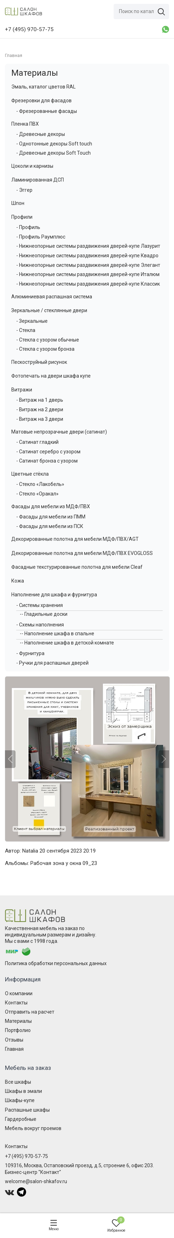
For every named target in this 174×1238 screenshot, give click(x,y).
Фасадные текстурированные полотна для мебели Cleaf (77, 567)
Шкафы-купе (20, 1100)
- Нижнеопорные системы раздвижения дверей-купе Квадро (87, 255)
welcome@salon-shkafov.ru (36, 1181)
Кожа (17, 581)
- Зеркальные (32, 321)
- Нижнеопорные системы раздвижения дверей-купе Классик (88, 284)
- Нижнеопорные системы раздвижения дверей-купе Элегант (88, 265)
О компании (18, 993)
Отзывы (14, 1040)
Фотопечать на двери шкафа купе (51, 376)
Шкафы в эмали (23, 1091)
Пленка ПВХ (25, 124)
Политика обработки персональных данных (56, 963)
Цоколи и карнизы (32, 166)
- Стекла (25, 330)
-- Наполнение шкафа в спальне (57, 633)
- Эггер (24, 190)
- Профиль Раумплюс (40, 237)
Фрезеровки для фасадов (41, 100)
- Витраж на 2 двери (39, 409)
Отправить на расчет (29, 1012)
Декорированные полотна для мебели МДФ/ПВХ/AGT (75, 539)
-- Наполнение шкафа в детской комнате (67, 643)
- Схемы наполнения (40, 624)
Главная (14, 1049)
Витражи (21, 389)
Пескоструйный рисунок (39, 362)
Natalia (30, 851)
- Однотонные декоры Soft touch (54, 144)
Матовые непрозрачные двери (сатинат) (59, 432)
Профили (21, 217)
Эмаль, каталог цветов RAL (43, 87)
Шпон (17, 203)
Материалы (34, 73)
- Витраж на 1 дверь (39, 400)
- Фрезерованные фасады (46, 111)
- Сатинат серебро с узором (48, 451)
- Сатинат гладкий (37, 442)
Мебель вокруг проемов (33, 1128)
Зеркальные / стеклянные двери (49, 310)
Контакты (16, 1002)
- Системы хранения (39, 605)
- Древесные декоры (40, 134)
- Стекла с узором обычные (47, 340)
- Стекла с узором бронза (45, 349)
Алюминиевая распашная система (51, 296)
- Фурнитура (30, 653)
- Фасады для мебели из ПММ (50, 517)
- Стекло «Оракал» (37, 494)
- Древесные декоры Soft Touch (53, 153)
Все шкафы (18, 1082)
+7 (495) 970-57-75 (26, 1156)
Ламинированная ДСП (37, 180)
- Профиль (28, 227)
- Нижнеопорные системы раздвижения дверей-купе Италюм (88, 274)
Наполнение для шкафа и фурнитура (54, 594)
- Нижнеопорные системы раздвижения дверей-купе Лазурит (88, 246)
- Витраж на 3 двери (39, 419)
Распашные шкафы (27, 1110)
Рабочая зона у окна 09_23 (63, 863)
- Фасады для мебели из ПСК (49, 526)
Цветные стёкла (30, 474)
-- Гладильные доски (43, 614)
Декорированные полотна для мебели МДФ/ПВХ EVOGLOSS (82, 553)
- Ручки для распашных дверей (52, 663)
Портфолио (18, 1030)
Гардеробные (20, 1119)
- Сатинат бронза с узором (47, 461)
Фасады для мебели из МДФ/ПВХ (50, 506)
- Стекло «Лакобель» (40, 484)
